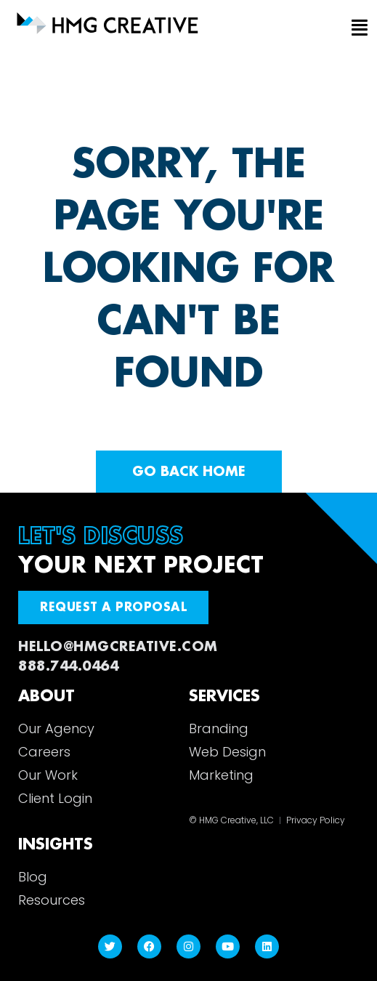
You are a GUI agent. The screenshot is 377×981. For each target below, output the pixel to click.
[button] (349, 28)
